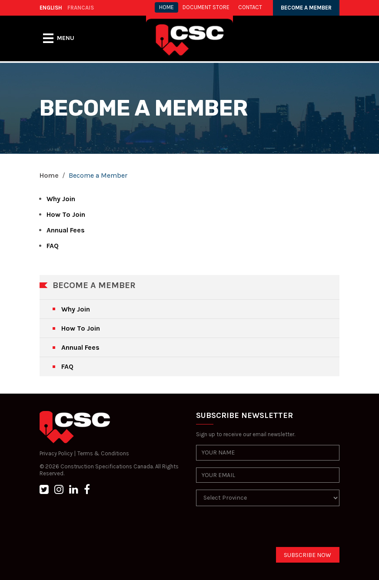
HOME (166, 7)
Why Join (61, 199)
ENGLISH (51, 7)
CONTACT (250, 7)
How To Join (66, 214)
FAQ (53, 246)
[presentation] (262, 530)
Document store (206, 7)
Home (49, 175)
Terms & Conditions (103, 453)
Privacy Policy (56, 453)
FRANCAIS (80, 7)
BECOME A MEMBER (306, 7)
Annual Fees (66, 230)
